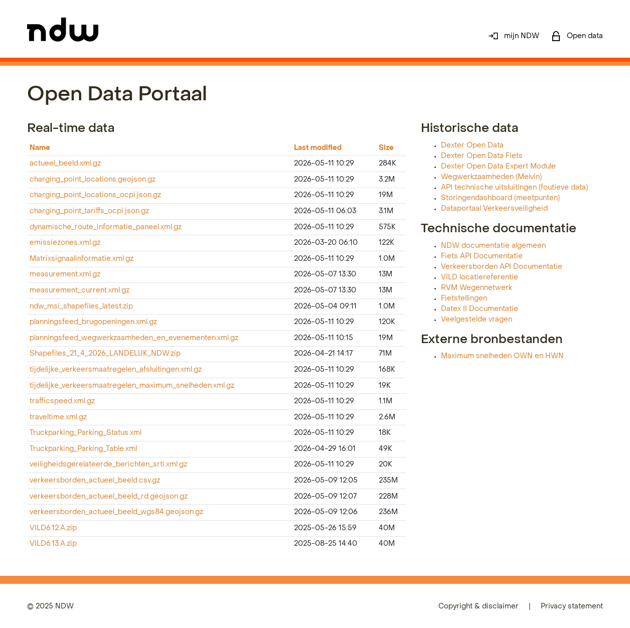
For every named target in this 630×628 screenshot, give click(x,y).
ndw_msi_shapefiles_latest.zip (81, 306)
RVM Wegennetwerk (476, 288)
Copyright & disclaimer (478, 606)
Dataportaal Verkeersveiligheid (494, 209)
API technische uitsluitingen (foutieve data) (514, 188)
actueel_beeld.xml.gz (65, 164)
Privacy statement (572, 606)
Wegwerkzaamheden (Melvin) (491, 177)
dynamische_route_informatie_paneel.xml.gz (106, 227)
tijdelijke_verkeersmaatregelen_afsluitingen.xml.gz (116, 370)
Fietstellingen (464, 298)
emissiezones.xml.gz (65, 243)
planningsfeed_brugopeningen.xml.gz (93, 322)
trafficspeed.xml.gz (62, 401)
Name (40, 148)
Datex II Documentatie (479, 309)
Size (386, 148)
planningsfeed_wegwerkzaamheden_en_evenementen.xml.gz (134, 338)
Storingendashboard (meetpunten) (500, 198)
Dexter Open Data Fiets (482, 156)
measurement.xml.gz (65, 274)
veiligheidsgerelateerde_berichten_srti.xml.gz (108, 464)
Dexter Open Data (472, 145)
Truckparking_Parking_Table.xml (83, 449)
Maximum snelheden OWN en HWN (502, 356)
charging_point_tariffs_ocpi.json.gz (89, 211)
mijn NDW (514, 36)
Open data (577, 36)
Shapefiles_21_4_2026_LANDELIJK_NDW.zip (105, 354)
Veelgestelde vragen (476, 320)
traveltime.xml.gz (58, 417)
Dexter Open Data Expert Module (498, 167)
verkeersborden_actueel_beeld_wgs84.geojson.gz (116, 512)
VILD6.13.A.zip (53, 544)
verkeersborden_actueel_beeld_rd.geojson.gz (109, 497)
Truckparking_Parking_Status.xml (85, 433)
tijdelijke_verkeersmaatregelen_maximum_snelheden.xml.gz (132, 386)
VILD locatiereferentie (479, 277)
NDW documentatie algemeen (493, 246)
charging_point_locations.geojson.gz (92, 180)
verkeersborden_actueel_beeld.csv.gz (95, 481)
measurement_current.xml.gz (79, 290)
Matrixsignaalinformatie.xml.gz (81, 259)
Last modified (318, 148)
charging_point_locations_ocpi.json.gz (95, 195)
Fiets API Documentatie (482, 256)
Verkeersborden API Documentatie (501, 267)
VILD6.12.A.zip (53, 528)
